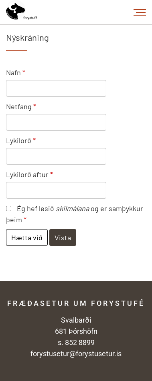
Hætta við (27, 237)
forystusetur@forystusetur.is (76, 353)
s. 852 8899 (76, 342)
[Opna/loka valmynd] (140, 12)
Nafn (13, 72)
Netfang (19, 106)
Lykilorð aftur (27, 174)
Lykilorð (18, 140)
